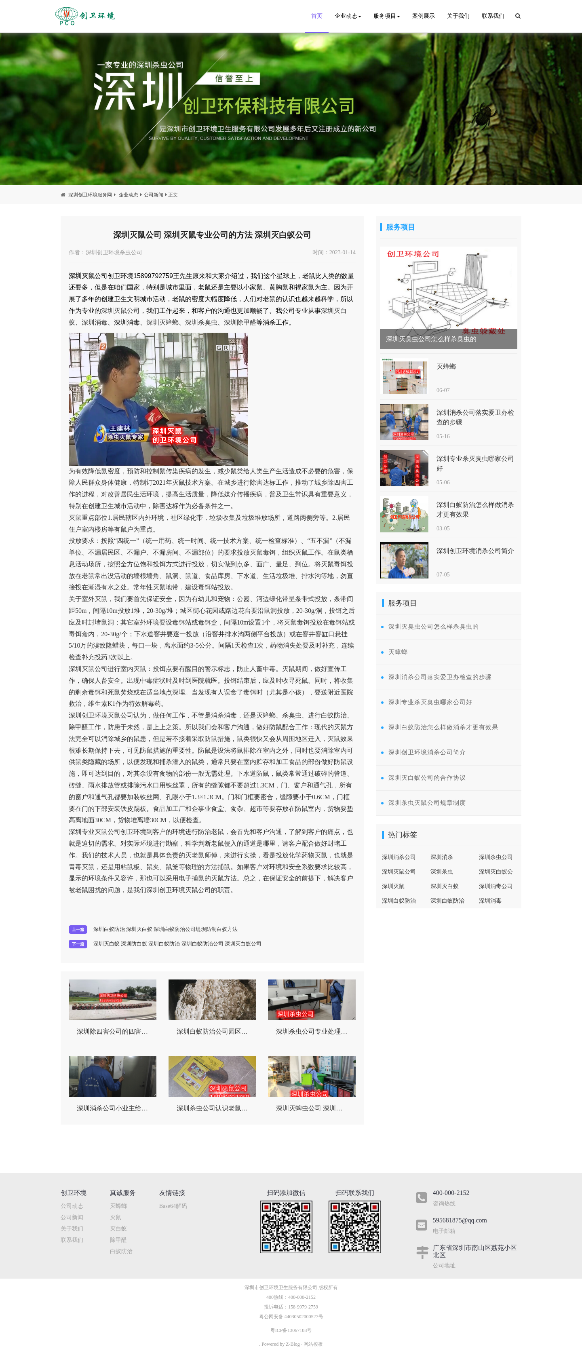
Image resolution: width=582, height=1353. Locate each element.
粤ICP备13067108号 (291, 1330)
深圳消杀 (441, 857)
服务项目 (386, 16)
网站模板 (313, 1344)
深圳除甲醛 (240, 322)
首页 (317, 16)
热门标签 (402, 835)
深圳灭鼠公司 (120, 310)
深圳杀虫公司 (496, 857)
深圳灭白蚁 (444, 886)
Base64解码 (173, 1206)
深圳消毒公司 (496, 886)
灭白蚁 (118, 1229)
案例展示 (423, 16)
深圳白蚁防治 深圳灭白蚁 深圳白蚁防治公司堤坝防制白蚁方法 (165, 929)
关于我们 (458, 16)
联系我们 (493, 16)
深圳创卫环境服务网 (90, 195)
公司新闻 (153, 195)
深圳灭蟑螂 (162, 322)
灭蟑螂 (118, 1206)
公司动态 (72, 1206)
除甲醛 (118, 1240)
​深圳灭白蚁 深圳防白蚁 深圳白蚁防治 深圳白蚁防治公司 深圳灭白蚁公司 (177, 944)
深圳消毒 (95, 322)
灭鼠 (115, 1217)
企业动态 (348, 16)
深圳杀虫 (441, 872)
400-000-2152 (302, 1297)
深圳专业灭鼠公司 (94, 831)
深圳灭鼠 (82, 275)
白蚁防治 (121, 1251)
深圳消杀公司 (399, 857)
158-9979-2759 (303, 1307)
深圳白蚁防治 (447, 901)
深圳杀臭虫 (201, 322)
